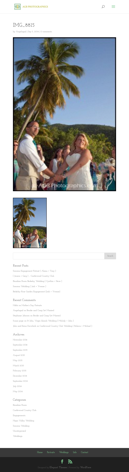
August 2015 (19, 355)
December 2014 (20, 376)
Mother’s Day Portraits (32, 305)
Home (40, 452)
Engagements (19, 415)
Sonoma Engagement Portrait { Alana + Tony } (34, 271)
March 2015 (18, 365)
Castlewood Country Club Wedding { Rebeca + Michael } (66, 326)
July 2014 (17, 386)
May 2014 (18, 391)
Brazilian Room (20, 405)
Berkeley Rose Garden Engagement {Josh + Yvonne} (36, 291)
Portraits (51, 452)
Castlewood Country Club (24, 410)
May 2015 (18, 360)
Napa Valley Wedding (23, 420)
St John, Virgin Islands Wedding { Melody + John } (50, 321)
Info (75, 452)
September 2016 (20, 345)
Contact (84, 452)
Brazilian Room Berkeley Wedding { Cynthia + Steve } (37, 281)
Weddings (17, 436)
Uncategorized (19, 431)
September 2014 (20, 381)
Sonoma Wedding (21, 426)
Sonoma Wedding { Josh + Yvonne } (29, 286)
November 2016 (20, 340)
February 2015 (19, 370)
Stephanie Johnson (21, 315)
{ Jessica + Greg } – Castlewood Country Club (33, 276)
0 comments (46, 31)
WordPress (85, 467)
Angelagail (21, 31)
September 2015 (20, 350)
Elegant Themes (58, 467)
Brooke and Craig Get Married (40, 310)
